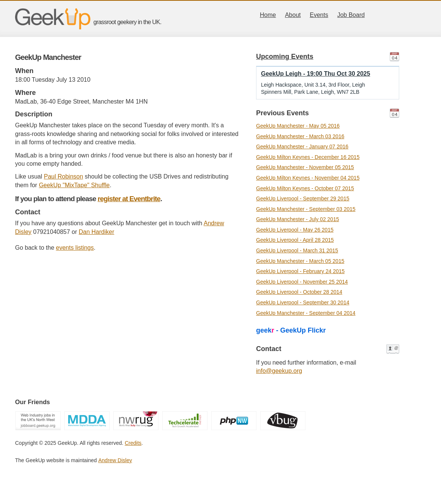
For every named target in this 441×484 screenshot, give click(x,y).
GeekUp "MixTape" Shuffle (74, 185)
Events (319, 15)
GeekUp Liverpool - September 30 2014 (302, 302)
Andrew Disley (115, 460)
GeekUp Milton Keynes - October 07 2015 (305, 188)
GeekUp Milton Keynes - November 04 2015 (308, 178)
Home (268, 15)
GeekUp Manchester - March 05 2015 (300, 261)
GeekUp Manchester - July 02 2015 (297, 219)
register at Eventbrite (129, 199)
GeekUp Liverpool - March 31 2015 (297, 250)
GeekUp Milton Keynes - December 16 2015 (308, 157)
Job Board (351, 15)
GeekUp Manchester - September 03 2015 (306, 209)
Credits (133, 443)
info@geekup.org (279, 371)
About (293, 15)
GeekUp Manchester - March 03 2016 (300, 136)
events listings (75, 247)
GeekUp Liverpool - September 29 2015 (302, 198)
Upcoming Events (284, 56)
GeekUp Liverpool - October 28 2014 (299, 292)
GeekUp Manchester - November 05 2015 (305, 167)
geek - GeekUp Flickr (291, 330)
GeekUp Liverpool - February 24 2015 (300, 271)
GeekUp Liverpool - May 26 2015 (294, 230)
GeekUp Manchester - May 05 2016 (298, 126)
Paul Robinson (63, 176)
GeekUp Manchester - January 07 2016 (302, 147)
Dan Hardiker (96, 232)
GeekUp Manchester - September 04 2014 (306, 313)
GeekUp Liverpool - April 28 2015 (295, 240)
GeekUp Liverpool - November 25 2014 (302, 282)
